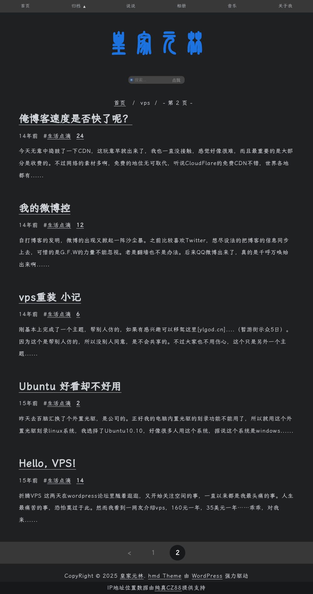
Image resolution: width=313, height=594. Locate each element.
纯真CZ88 (168, 588)
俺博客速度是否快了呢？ (75, 119)
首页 (120, 103)
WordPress (207, 576)
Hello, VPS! (47, 463)
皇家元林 (156, 43)
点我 (176, 80)
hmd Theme (165, 576)
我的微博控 (44, 208)
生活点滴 (59, 136)
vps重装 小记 (50, 297)
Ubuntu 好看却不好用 (70, 386)
